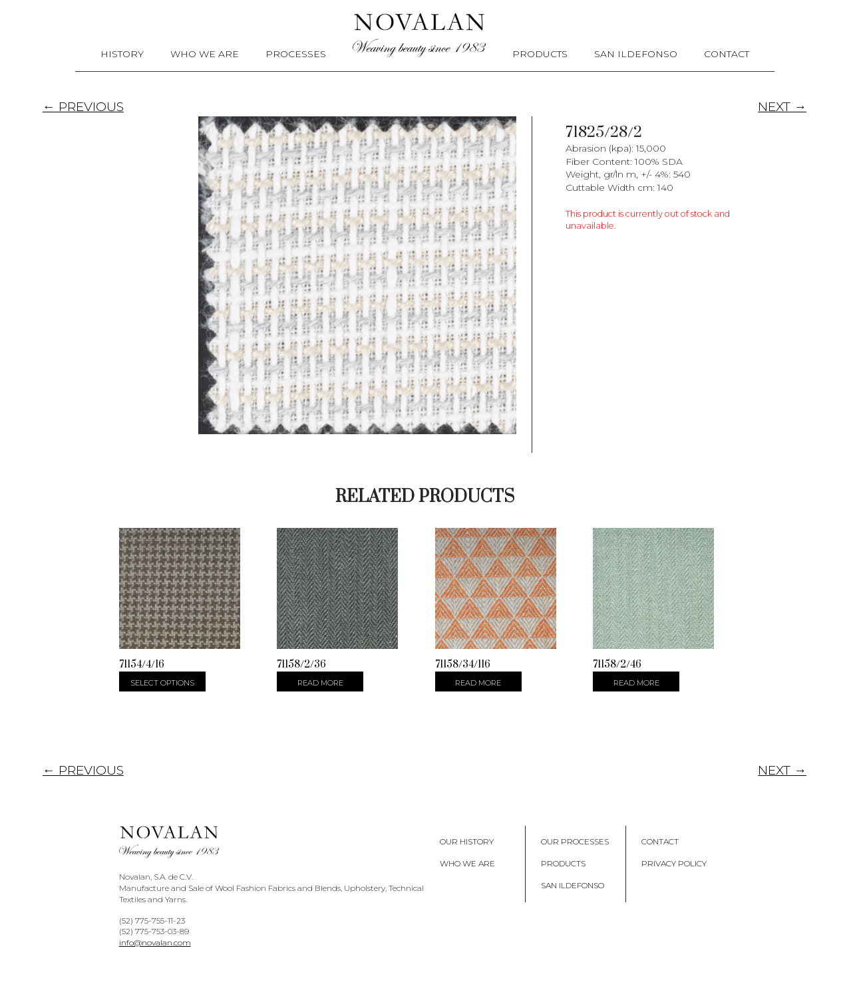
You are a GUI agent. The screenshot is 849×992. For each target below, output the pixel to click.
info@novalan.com (155, 942)
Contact (726, 54)
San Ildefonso (635, 54)
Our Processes (575, 841)
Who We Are (204, 54)
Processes (295, 54)
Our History (467, 841)
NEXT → (782, 106)
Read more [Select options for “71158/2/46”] (636, 682)
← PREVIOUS (83, 106)
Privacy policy (674, 863)
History (122, 54)
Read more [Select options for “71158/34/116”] (478, 682)
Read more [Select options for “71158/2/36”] (320, 682)
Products (540, 54)
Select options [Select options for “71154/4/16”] (162, 682)
